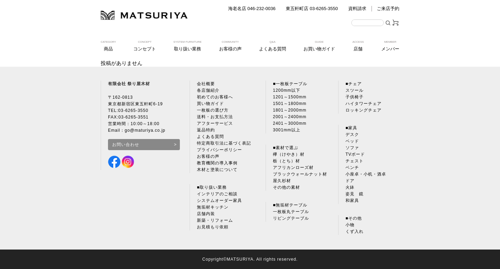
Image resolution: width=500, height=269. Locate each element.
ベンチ (352, 167)
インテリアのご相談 (217, 193)
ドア (350, 180)
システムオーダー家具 (219, 200)
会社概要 (206, 83)
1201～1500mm (289, 97)
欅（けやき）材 (289, 154)
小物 (350, 224)
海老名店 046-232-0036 (252, 8)
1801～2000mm (289, 110)
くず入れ (354, 231)
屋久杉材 (282, 180)
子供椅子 (354, 97)
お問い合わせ (125, 144)
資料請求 (357, 8)
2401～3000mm (289, 123)
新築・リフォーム (215, 220)
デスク (352, 134)
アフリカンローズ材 (293, 167)
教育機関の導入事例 (217, 163)
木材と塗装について (217, 169)
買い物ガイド (210, 103)
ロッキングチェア (363, 110)
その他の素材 (286, 187)
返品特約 (206, 130)
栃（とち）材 (286, 160)
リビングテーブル (291, 218)
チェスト (354, 160)
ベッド (352, 141)
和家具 (352, 200)
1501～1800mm (289, 103)
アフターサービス (215, 123)
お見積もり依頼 (212, 227)
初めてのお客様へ (215, 97)
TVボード (355, 154)
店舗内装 (206, 213)
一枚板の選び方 (212, 110)
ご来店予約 (388, 8)
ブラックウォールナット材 (300, 174)
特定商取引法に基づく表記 (224, 143)
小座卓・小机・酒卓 (365, 174)
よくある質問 (210, 136)
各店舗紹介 (208, 90)
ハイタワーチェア (363, 103)
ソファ (352, 147)
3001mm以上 (286, 130)
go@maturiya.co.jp (145, 130)
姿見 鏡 (354, 193)
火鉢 (350, 187)
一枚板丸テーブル (291, 211)
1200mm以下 (286, 90)
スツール (354, 90)
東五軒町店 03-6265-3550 (312, 8)
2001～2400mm (289, 116)
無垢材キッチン (212, 207)
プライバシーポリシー (219, 149)
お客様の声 (208, 156)
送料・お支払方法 (215, 116)
